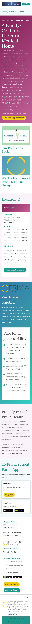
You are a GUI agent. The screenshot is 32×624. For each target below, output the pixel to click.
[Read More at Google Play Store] (17, 577)
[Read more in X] (12, 552)
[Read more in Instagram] (8, 552)
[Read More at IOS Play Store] (7, 577)
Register (9, 495)
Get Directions (9, 222)
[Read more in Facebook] (4, 552)
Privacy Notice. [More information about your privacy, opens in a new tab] (12, 614)
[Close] (27, 598)
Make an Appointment (14, 118)
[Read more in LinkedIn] (15, 552)
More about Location (14, 270)
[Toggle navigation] (25, 4)
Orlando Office (9, 208)
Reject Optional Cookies (16, 622)
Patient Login (11, 584)
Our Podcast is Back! (12, 149)
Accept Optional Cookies (16, 618)
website (19, 453)
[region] (16, 609)
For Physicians (11, 590)
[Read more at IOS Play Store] (8, 510)
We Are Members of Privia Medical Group (16, 182)
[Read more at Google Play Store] (19, 510)
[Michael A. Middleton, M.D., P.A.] (11, 4)
